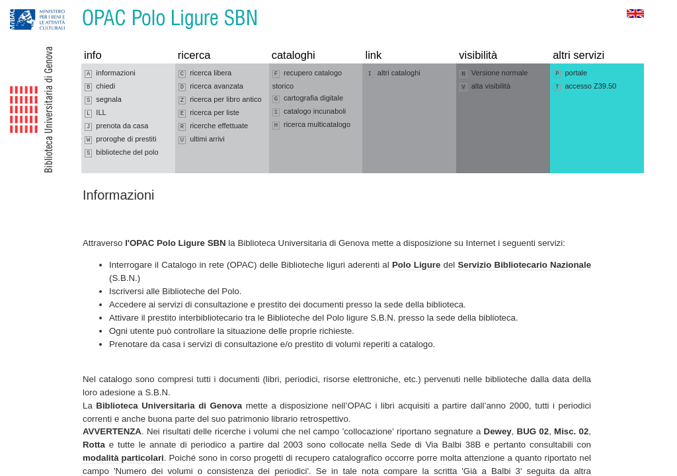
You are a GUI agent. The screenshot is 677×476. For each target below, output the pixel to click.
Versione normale (493, 73)
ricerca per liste (209, 113)
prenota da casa (116, 126)
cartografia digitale (307, 98)
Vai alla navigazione (26, 6)
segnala (103, 99)
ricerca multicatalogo (311, 125)
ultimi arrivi (202, 139)
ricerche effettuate (213, 126)
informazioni (110, 73)
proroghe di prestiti (121, 139)
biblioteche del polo (122, 152)
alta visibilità (484, 86)
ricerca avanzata (211, 86)
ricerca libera (205, 73)
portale (570, 73)
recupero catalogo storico (307, 79)
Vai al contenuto (74, 6)
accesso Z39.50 (584, 86)
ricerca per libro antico (220, 99)
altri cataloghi (393, 73)
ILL (95, 113)
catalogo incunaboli (309, 111)
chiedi (100, 86)
